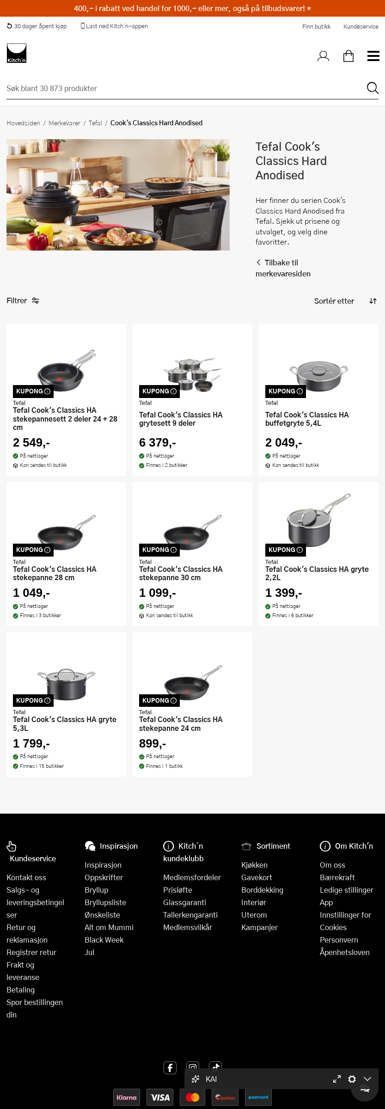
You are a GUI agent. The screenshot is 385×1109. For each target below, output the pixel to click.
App (326, 902)
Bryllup (96, 889)
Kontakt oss (26, 877)
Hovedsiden (23, 122)
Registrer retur (31, 952)
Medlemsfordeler (192, 877)
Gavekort (256, 877)
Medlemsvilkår (187, 927)
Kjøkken (254, 864)
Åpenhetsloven (345, 952)
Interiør (253, 902)
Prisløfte (177, 889)
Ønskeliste (102, 914)
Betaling (20, 989)
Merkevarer (64, 122)
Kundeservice (361, 26)
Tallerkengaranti (190, 914)
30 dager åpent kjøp (36, 26)
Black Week (104, 939)
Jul (89, 952)
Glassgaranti (184, 902)
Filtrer (22, 300)
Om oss (332, 864)
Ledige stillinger (346, 889)
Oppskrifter (104, 877)
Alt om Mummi (109, 927)
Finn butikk (316, 26)
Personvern (339, 939)
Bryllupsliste (105, 902)
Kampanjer (259, 927)
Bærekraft (337, 877)
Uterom (254, 914)
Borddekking (262, 889)
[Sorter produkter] (345, 301)
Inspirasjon (103, 864)
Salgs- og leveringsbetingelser (35, 902)
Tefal (95, 122)
